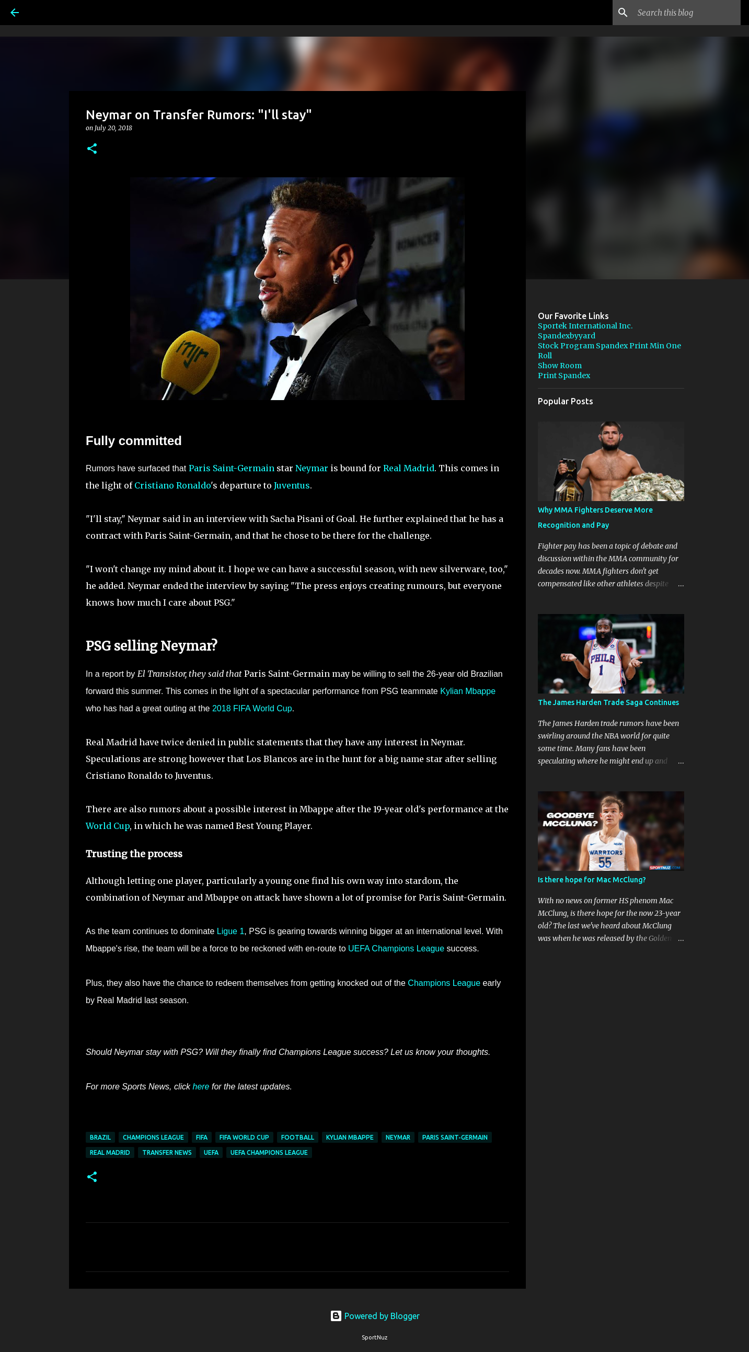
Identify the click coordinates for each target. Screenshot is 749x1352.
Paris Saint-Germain (231, 468)
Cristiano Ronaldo (172, 485)
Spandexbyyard (566, 335)
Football (297, 1137)
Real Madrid (408, 468)
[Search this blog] (686, 12)
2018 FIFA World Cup (252, 708)
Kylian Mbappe (468, 691)
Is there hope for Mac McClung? (592, 880)
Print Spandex (564, 375)
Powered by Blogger (375, 1316)
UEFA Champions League (396, 948)
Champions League (444, 983)
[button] (92, 149)
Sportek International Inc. (585, 326)
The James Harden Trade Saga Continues (608, 702)
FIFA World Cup (244, 1137)
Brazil (100, 1137)
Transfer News (167, 1152)
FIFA (202, 1137)
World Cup (108, 826)
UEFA (211, 1152)
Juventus (292, 485)
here (200, 1086)
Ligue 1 (231, 931)
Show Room (560, 365)
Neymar (311, 468)
